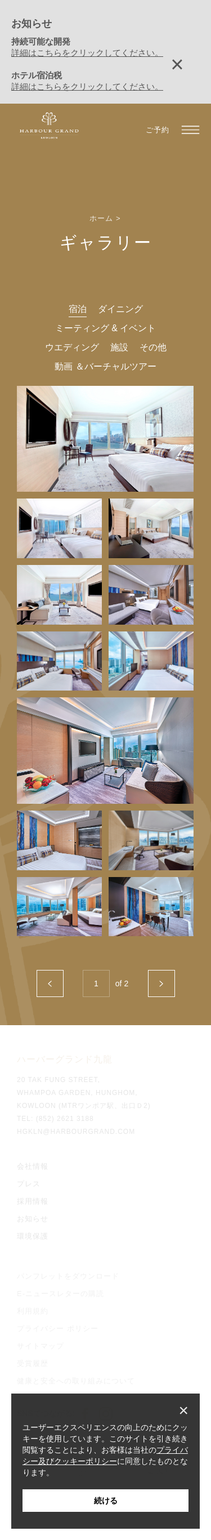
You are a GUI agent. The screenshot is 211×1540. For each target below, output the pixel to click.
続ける (106, 1500)
